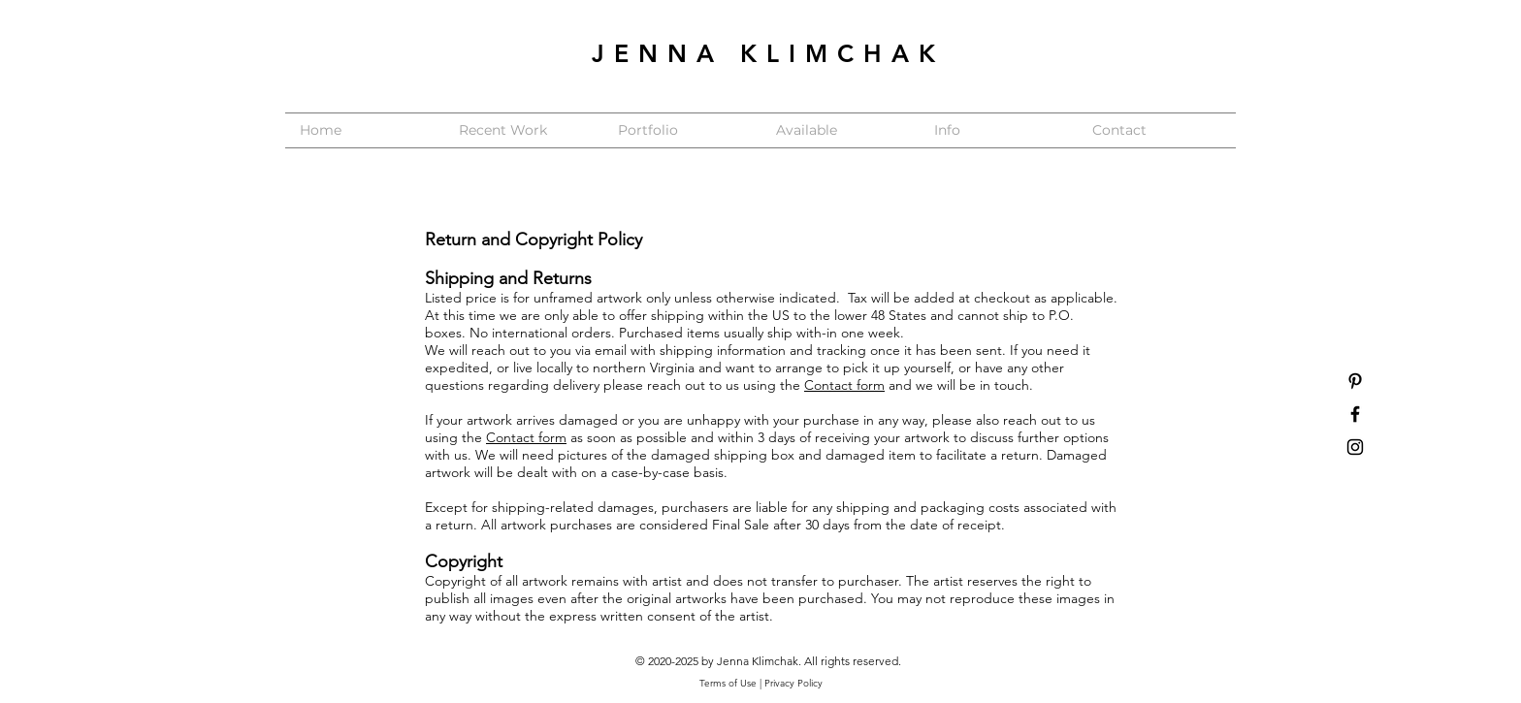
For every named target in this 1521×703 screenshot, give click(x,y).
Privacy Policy (793, 683)
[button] (682, 130)
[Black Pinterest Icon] (1355, 381)
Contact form (844, 385)
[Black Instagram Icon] (1355, 447)
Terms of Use (728, 683)
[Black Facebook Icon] (1355, 414)
